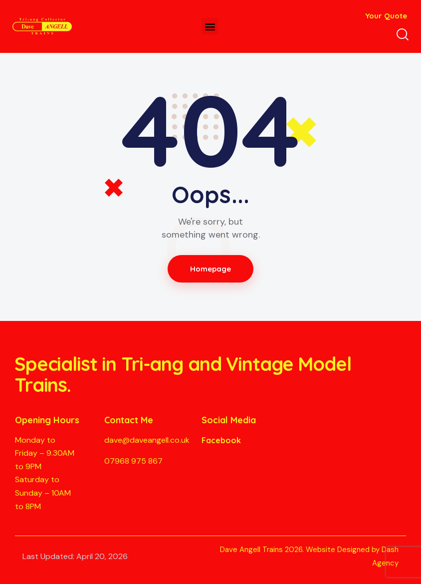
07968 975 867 (133, 461)
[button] (210, 26)
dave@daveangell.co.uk (147, 440)
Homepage (210, 269)
